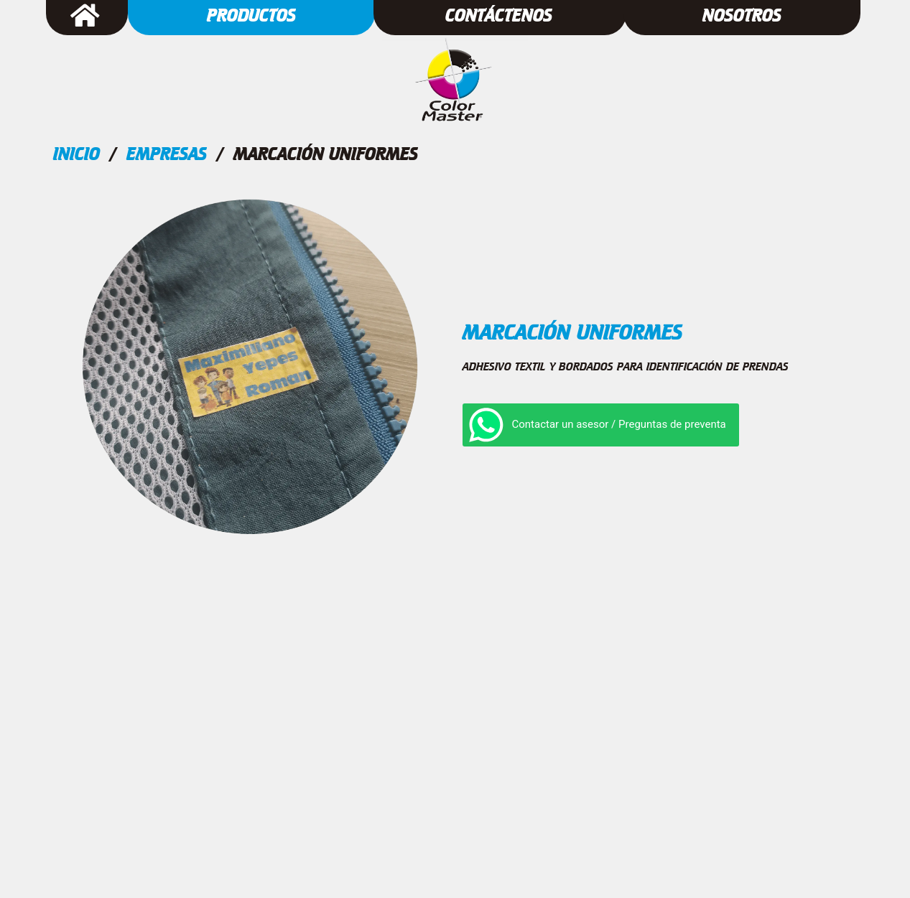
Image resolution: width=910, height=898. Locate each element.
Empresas (166, 154)
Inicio (76, 154)
